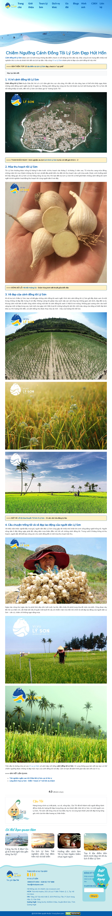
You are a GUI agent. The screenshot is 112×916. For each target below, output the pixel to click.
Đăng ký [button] (94, 896)
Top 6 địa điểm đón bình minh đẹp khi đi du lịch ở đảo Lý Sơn (95, 856)
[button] (56, 73)
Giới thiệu (31, 5)
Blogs (76, 3)
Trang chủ (21, 5)
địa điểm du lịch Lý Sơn (36, 66)
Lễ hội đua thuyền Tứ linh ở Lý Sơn (31, 518)
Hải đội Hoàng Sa (29, 288)
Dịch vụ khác (56, 5)
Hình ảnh (83, 5)
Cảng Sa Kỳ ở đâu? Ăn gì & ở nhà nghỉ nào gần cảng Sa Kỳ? (16, 852)
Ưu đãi (67, 5)
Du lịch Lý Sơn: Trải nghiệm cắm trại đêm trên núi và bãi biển (42, 854)
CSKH (94, 3)
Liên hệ (102, 5)
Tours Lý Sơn (43, 5)
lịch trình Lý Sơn (50, 160)
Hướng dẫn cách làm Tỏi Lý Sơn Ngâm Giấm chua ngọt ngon (69, 854)
